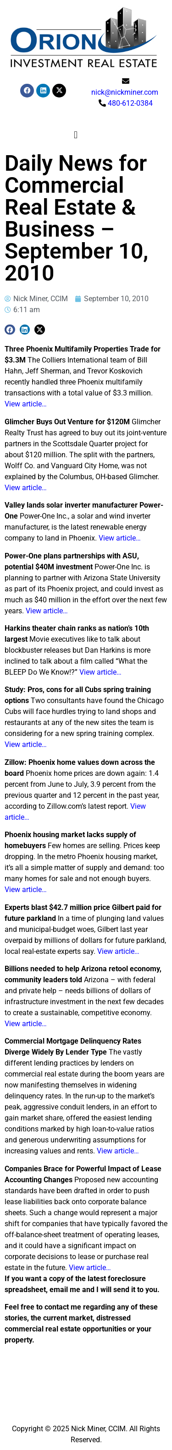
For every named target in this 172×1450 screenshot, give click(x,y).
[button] (75, 135)
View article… (26, 404)
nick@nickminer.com (124, 92)
